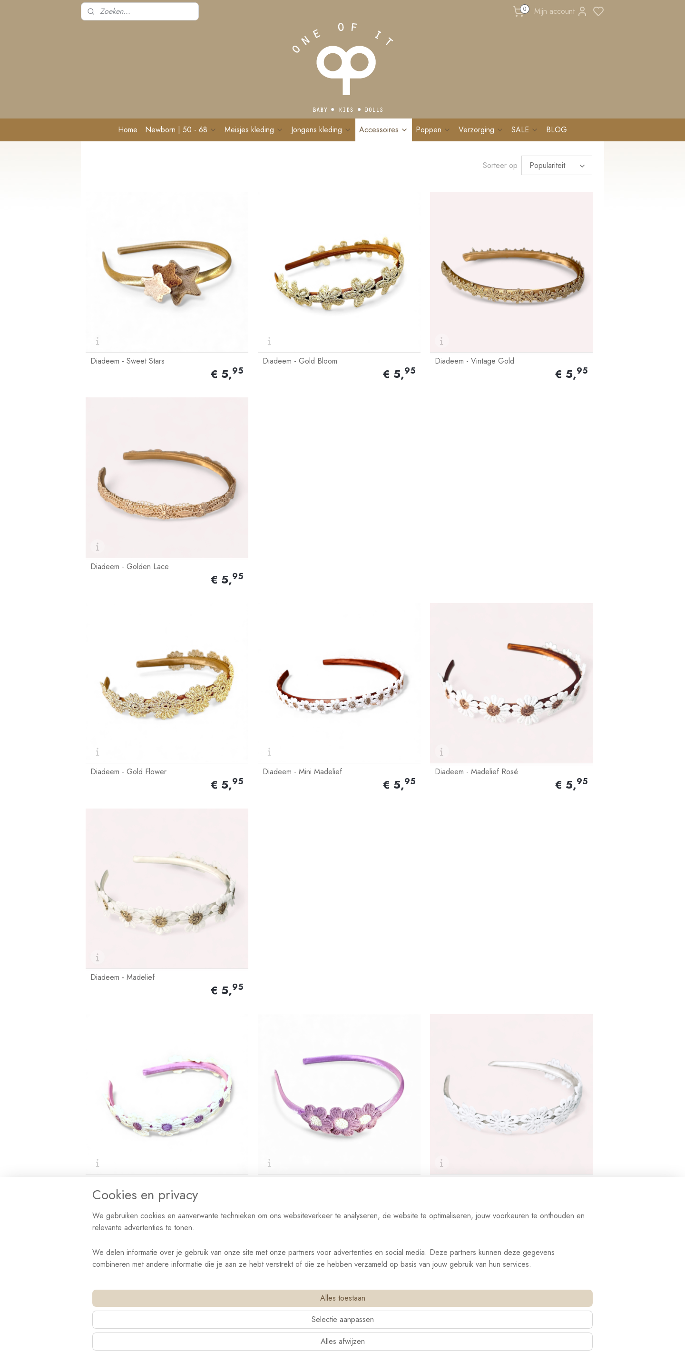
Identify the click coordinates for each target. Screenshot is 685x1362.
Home (127, 129)
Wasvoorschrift (210, 1153)
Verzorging (481, 129)
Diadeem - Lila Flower (256, 648)
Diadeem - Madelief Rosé (393, 484)
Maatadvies (205, 1164)
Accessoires (383, 129)
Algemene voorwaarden (223, 1249)
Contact (96, 1161)
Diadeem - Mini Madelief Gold (270, 812)
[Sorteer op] (557, 165)
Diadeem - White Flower (391, 648)
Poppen (433, 129)
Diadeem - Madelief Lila (128, 648)
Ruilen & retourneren (219, 1131)
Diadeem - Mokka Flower (523, 812)
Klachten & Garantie (218, 1142)
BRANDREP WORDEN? (223, 1217)
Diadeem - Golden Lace (522, 320)
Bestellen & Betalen (216, 1110)
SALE (524, 129)
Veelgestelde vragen (218, 1174)
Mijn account (561, 11)
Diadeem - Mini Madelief (261, 484)
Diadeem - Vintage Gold (391, 320)
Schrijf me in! (532, 1217)
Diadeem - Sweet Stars (127, 320)
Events (198, 1185)
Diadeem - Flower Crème (523, 648)
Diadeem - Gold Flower (128, 484)
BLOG (556, 129)
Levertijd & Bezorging (220, 1121)
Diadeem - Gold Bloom (258, 320)
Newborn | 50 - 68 (181, 129)
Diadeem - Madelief (515, 484)
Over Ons (99, 1110)
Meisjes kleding (254, 129)
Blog (196, 1196)
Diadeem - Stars (116, 812)
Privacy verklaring (214, 1259)
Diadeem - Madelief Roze (132, 976)
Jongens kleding (321, 129)
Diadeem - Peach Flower (392, 812)
